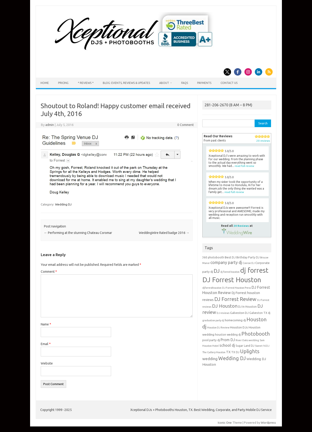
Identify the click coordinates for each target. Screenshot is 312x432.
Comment (49, 271)
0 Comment (185, 125)
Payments (204, 82)
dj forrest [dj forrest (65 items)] (254, 270)
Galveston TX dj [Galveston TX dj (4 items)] (259, 312)
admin (49, 125)
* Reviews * (86, 82)
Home (45, 82)
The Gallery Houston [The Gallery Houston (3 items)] (213, 352)
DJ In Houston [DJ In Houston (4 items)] (247, 306)
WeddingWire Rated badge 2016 (164, 233)
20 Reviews (241, 225)
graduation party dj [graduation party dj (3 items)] (213, 320)
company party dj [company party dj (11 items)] (226, 262)
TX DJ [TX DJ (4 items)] (235, 352)
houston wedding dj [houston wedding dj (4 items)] (228, 334)
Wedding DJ (63, 204)
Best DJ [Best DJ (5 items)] (230, 257)
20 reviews (263, 140)
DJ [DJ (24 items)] (217, 271)
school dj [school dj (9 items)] (227, 345)
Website (47, 363)
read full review (244, 165)
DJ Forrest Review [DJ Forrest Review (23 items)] (235, 299)
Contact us (229, 82)
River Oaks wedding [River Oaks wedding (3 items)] (247, 340)
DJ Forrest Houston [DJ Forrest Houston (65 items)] (231, 280)
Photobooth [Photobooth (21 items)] (255, 334)
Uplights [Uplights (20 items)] (249, 351)
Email (46, 344)
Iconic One (225, 422)
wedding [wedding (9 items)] (210, 358)
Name (46, 324)
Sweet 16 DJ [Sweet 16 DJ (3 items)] (262, 345)
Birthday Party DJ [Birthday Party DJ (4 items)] (247, 257)
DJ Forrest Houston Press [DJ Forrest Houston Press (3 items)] (236, 287)
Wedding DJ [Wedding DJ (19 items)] (232, 358)
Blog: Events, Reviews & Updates (126, 82)
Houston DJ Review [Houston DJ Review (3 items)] (218, 327)
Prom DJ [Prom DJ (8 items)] (228, 340)
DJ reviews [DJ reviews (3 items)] (223, 313)
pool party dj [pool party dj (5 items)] (211, 340)
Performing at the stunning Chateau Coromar (78, 233)
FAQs (184, 82)
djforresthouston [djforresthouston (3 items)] (212, 287)
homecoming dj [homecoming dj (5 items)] (235, 320)
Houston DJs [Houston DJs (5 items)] (239, 327)
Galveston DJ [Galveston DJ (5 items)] (239, 313)
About (164, 82)
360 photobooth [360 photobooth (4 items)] (213, 257)
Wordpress (268, 422)
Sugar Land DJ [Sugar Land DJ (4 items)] (245, 345)
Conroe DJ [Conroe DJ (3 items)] (249, 263)
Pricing (63, 82)
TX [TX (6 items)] (228, 352)
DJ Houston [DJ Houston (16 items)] (224, 306)
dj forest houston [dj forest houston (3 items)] (230, 271)
